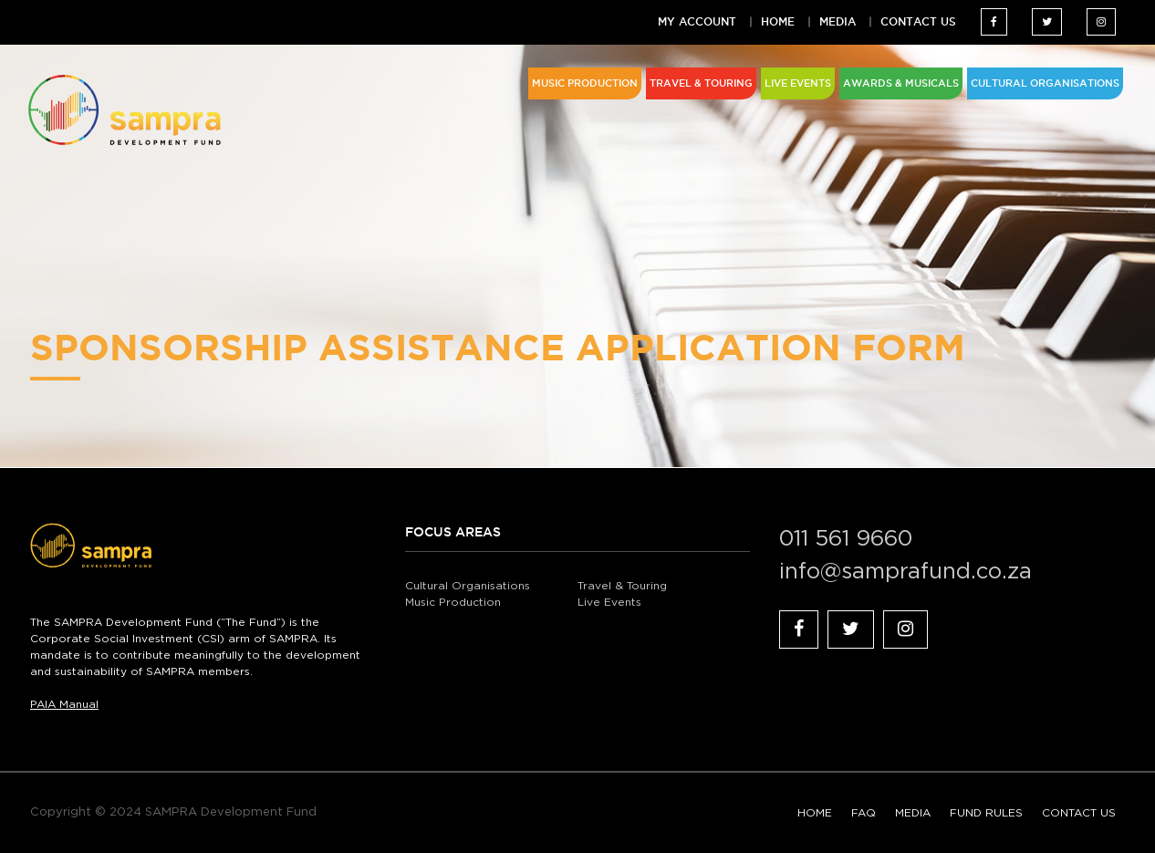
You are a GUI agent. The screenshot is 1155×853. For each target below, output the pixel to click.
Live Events (609, 602)
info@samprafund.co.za (905, 572)
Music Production (453, 602)
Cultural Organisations (467, 585)
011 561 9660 (845, 539)
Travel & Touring (622, 585)
